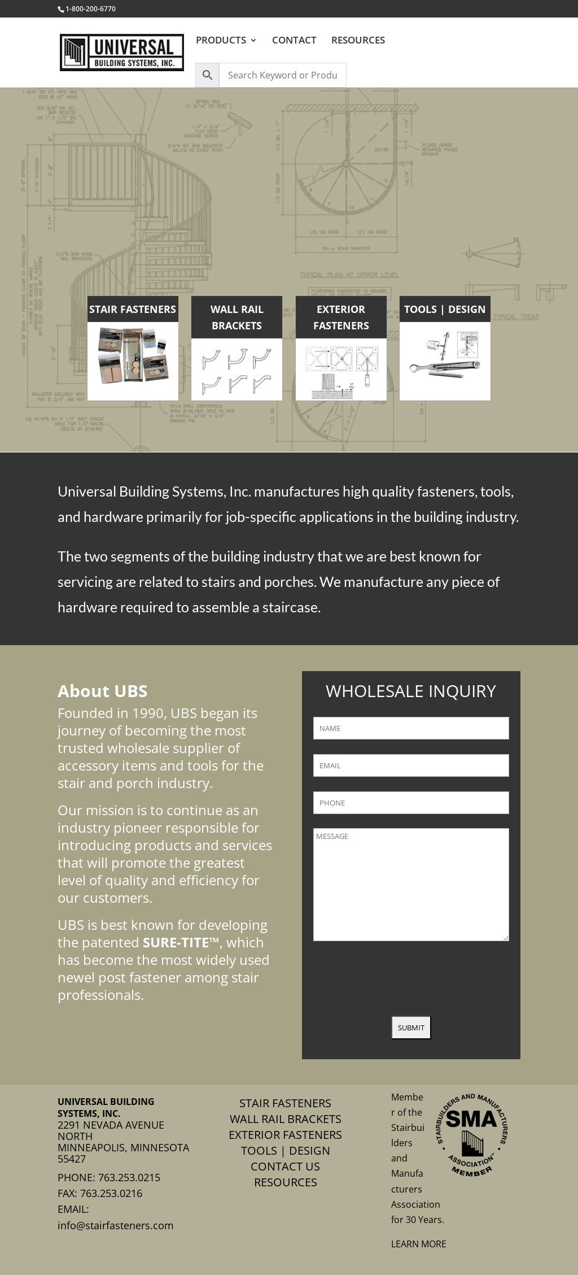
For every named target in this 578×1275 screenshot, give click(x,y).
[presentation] (399, 980)
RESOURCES (358, 41)
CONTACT (294, 41)
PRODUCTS (221, 41)
